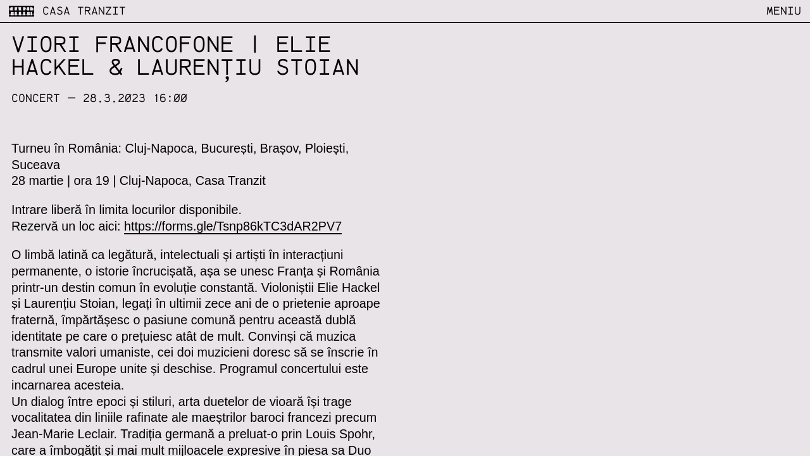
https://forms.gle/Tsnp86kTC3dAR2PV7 (233, 226)
